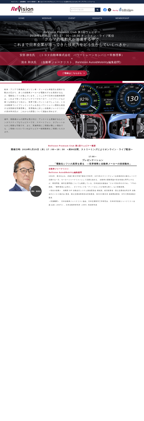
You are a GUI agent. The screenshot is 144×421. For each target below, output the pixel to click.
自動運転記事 (98, 396)
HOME (52, 385)
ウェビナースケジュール (59, 388)
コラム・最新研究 (99, 388)
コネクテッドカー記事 (101, 399)
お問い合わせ (57, 414)
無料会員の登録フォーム (59, 399)
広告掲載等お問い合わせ (73, 414)
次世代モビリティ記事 (101, 403)
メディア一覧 (55, 396)
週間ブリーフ (98, 385)
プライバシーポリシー (93, 414)
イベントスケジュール (58, 392)
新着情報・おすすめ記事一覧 (104, 392)
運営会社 (45, 414)
